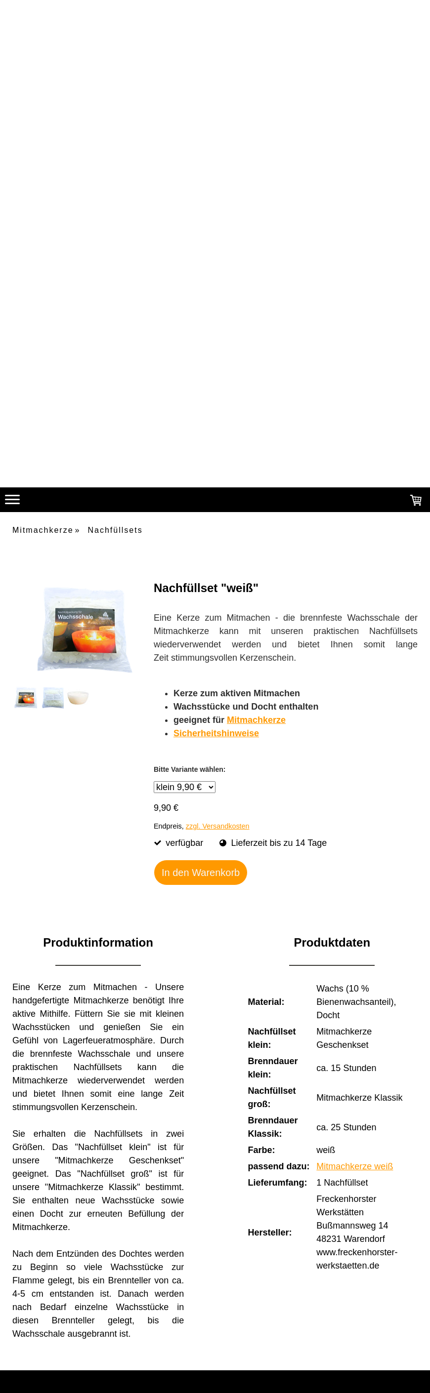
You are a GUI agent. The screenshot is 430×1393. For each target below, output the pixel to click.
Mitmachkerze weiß (354, 1166)
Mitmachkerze (256, 720)
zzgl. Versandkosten (218, 826)
